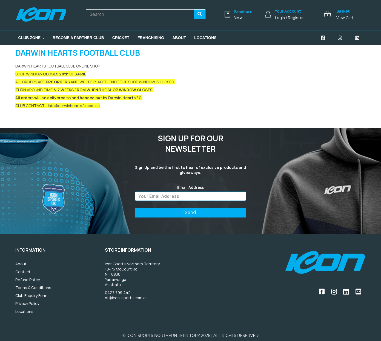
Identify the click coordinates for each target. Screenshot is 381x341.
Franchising (150, 38)
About (179, 38)
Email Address (190, 187)
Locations (205, 38)
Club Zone (31, 38)
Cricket (120, 38)
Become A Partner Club (78, 38)
